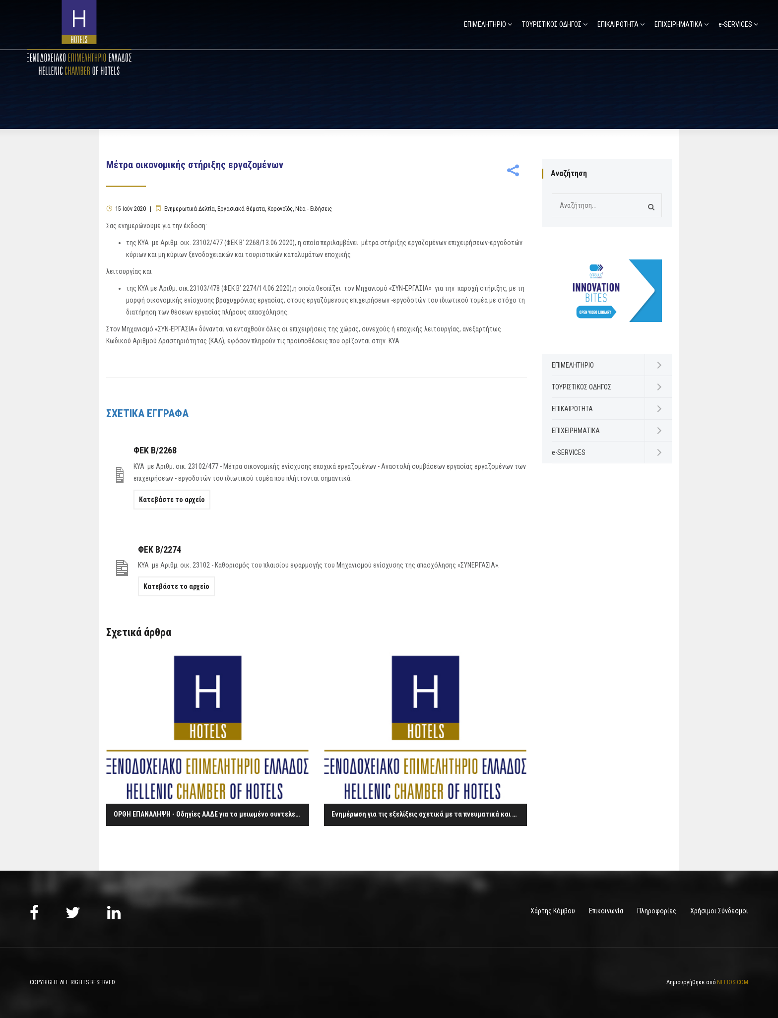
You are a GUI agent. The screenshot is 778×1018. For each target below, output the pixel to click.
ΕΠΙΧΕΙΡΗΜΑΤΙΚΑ (678, 24)
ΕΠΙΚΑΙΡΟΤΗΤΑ (618, 24)
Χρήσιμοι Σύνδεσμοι (719, 911)
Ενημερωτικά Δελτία (189, 208)
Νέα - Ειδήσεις (313, 208)
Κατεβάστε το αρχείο (172, 500)
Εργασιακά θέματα (241, 208)
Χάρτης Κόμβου (552, 911)
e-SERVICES (735, 24)
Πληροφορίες (656, 911)
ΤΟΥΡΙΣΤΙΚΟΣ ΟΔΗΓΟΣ (552, 24)
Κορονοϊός (280, 208)
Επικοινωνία (606, 911)
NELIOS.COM (732, 982)
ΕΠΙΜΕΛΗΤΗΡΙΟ (485, 24)
